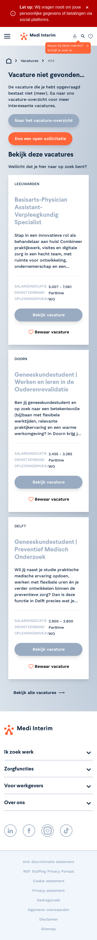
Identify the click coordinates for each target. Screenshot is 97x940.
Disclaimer (48, 919)
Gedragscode (48, 900)
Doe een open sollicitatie (40, 138)
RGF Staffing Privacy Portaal (48, 871)
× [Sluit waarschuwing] (87, 7)
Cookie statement (48, 881)
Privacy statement (48, 890)
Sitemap (48, 929)
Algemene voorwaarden (48, 910)
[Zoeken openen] (83, 36)
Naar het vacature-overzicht (44, 120)
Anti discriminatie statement (48, 862)
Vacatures (29, 61)
